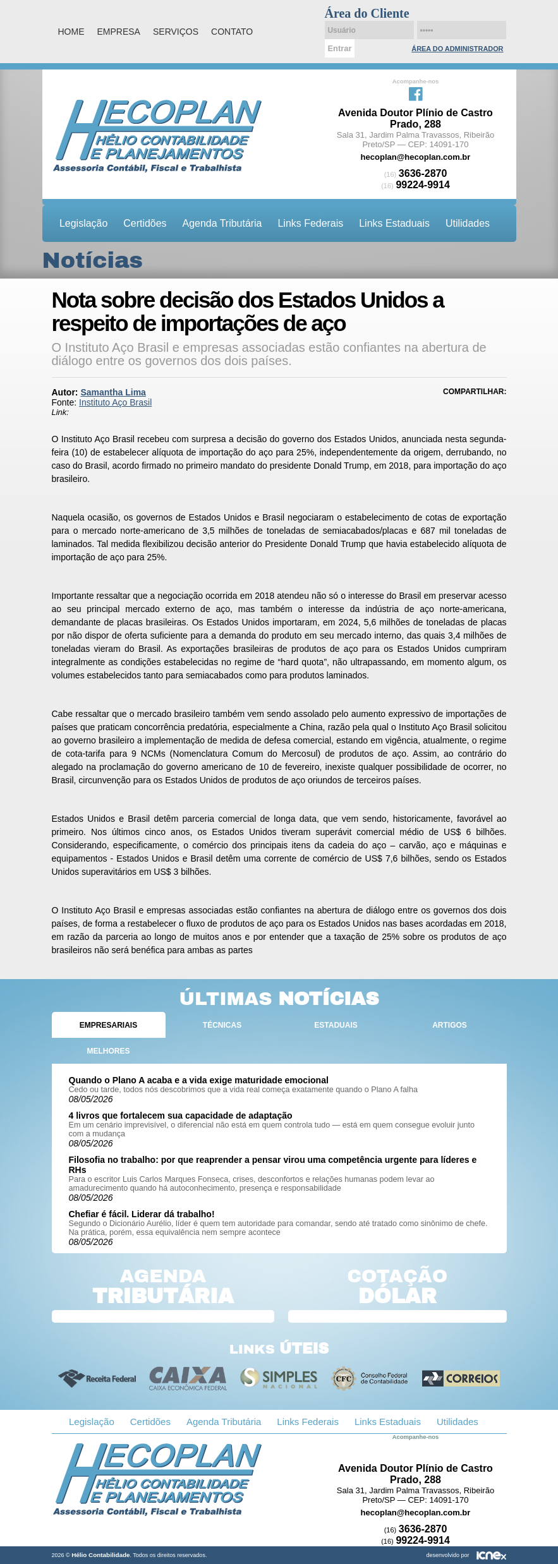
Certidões (144, 223)
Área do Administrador (457, 48)
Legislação (83, 223)
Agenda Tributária (222, 223)
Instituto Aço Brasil (115, 402)
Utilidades (468, 223)
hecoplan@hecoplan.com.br (416, 157)
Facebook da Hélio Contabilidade (416, 93)
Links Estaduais (394, 223)
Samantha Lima (112, 392)
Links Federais (311, 223)
